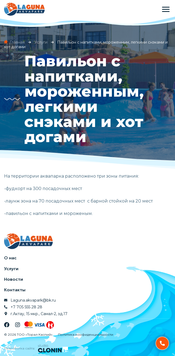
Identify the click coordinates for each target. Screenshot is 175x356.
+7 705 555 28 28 (26, 307)
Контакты (14, 289)
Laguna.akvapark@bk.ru (33, 300)
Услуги (11, 268)
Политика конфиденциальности (85, 334)
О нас (10, 257)
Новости (13, 279)
